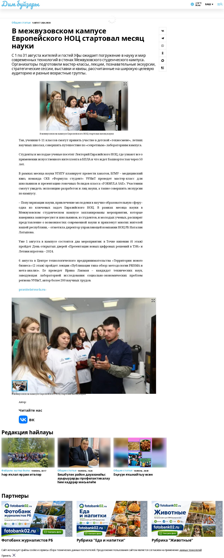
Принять (6, 555)
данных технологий (190, 550)
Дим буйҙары (20, 4)
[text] (32, 289)
